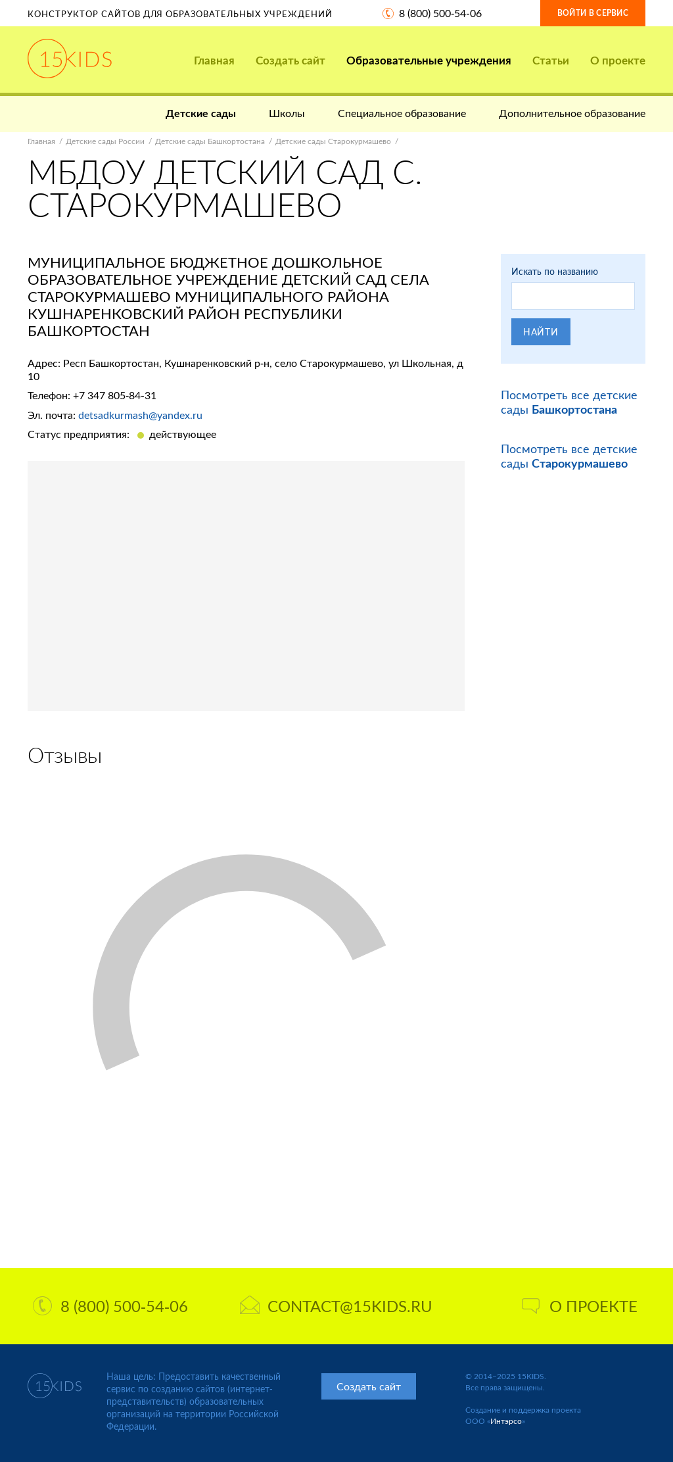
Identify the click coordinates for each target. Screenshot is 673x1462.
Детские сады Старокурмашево (333, 141)
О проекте (617, 60)
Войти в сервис (592, 13)
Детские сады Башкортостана (210, 141)
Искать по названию (554, 271)
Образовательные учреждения (428, 60)
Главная (214, 60)
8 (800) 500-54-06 (440, 13)
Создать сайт (290, 60)
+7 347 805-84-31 (114, 395)
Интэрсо (506, 1421)
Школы (287, 113)
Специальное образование (402, 113)
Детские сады (201, 113)
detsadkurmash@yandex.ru (140, 414)
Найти (541, 331)
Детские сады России (105, 141)
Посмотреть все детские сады (569, 401)
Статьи (550, 60)
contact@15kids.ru (336, 1305)
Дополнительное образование (572, 113)
